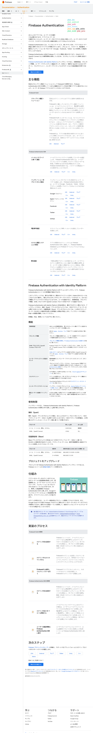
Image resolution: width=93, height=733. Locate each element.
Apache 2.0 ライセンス (37, 671)
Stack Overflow (74, 716)
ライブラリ (28, 721)
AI (16, 11)
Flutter (61, 653)
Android (56, 144)
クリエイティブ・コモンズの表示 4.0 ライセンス (61, 669)
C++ (69, 172)
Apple (55, 331)
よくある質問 (74, 724)
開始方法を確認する (36, 72)
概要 (3, 11)
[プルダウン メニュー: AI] (19, 11)
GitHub (27, 724)
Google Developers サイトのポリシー (71, 671)
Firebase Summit (52, 716)
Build (19, 2)
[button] (10, 14)
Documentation (8, 7)
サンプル (51, 11)
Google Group (74, 718)
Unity (73, 172)
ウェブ (63, 144)
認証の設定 (46, 467)
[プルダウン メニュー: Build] (22, 2)
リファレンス (42, 11)
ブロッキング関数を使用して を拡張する (66, 341)
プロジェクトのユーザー (38, 647)
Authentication (23, 7)
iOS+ (32, 653)
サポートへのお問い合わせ (77, 713)
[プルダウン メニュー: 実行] (30, 2)
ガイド (27, 713)
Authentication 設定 (55, 367)
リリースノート (74, 721)
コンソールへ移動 (85, 2)
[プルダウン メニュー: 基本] (12, 11)
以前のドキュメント (75, 727)
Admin (34, 656)
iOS (50, 144)
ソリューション (38, 2)
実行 (27, 2)
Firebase (30, 16)
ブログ (75, 2)
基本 (9, 11)
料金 (47, 2)
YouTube (50, 721)
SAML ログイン (53, 352)
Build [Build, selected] (23, 11)
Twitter (49, 718)
